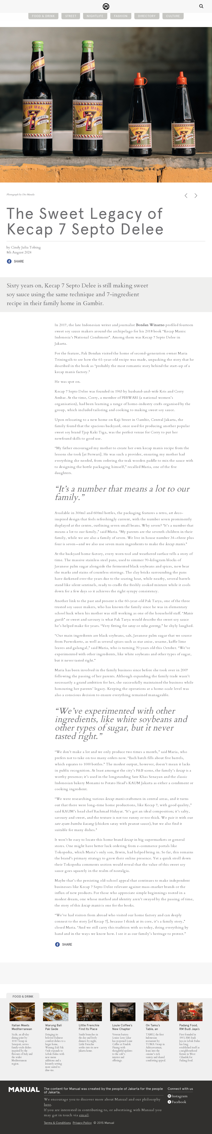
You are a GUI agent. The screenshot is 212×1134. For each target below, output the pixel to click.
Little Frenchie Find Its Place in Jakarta (89, 1028)
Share (19, 261)
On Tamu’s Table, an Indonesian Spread (153, 1030)
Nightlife (95, 16)
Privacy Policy (82, 1122)
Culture (173, 16)
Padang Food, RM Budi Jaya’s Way (189, 1028)
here (47, 1104)
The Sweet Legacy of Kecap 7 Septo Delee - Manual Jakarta (106, 6)
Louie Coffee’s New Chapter (122, 1026)
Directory (147, 16)
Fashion (121, 16)
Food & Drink (43, 16)
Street (70, 16)
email (84, 1115)
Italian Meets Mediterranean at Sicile (22, 1028)
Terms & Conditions (57, 1122)
